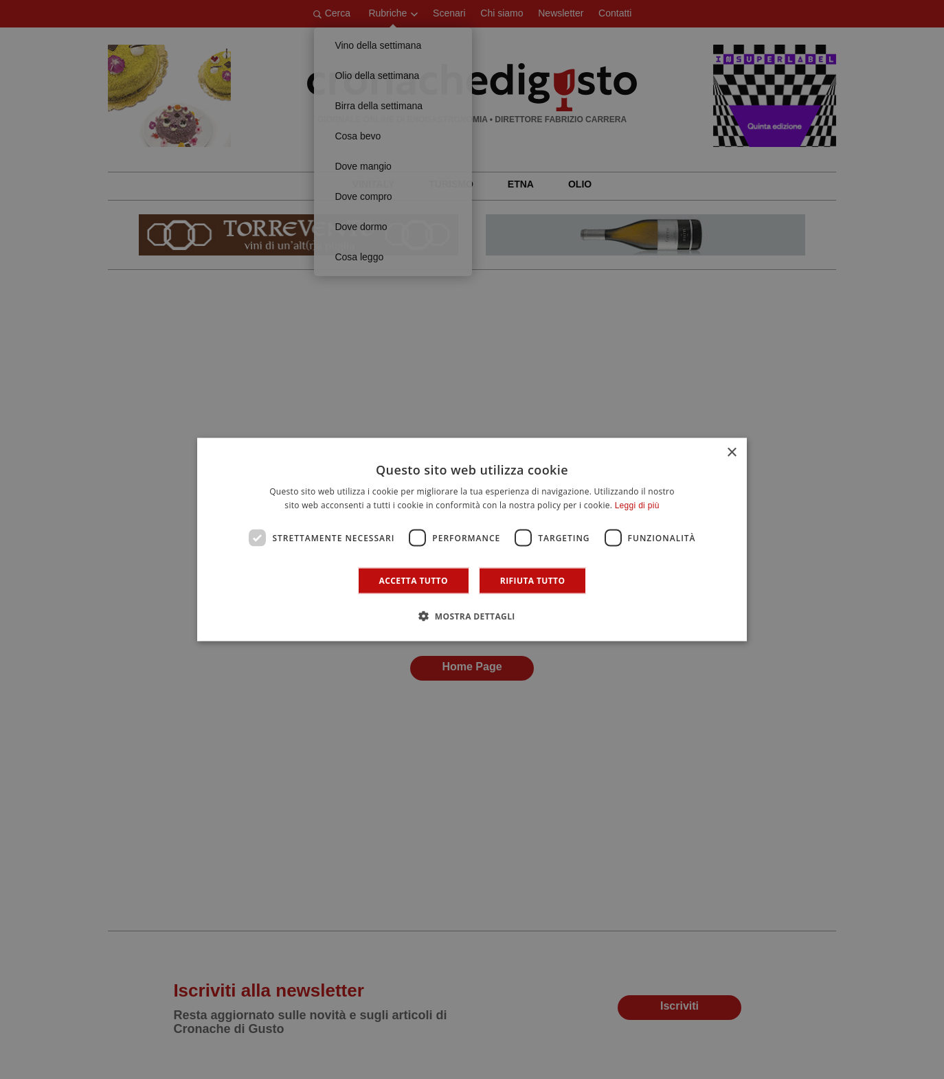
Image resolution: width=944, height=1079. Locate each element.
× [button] (731, 452)
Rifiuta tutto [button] (532, 581)
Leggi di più (637, 505)
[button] (472, 616)
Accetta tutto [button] (413, 581)
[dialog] (472, 539)
